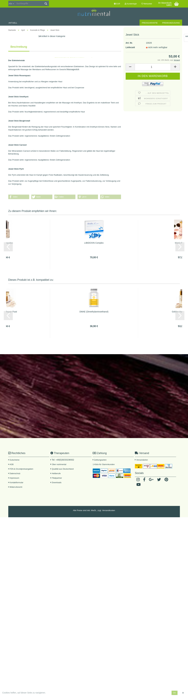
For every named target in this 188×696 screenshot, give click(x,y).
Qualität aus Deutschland (62, 469)
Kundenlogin (131, 4)
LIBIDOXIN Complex (94, 243)
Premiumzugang (171, 23)
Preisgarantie (150, 23)
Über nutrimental (59, 464)
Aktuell (13, 23)
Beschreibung (19, 46)
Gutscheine (13, 460)
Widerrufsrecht (15, 487)
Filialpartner (56, 478)
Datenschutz (14, 473)
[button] (18, 197)
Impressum (13, 478)
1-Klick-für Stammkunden (104, 464)
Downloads (55, 482)
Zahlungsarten (100, 460)
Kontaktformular (15, 482)
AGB (11, 464)
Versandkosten (108, 510)
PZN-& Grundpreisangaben (20, 469)
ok (174, 693)
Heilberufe (55, 473)
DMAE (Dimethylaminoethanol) (93, 311)
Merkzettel (146, 4)
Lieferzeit (130, 36)
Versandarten (142, 460)
